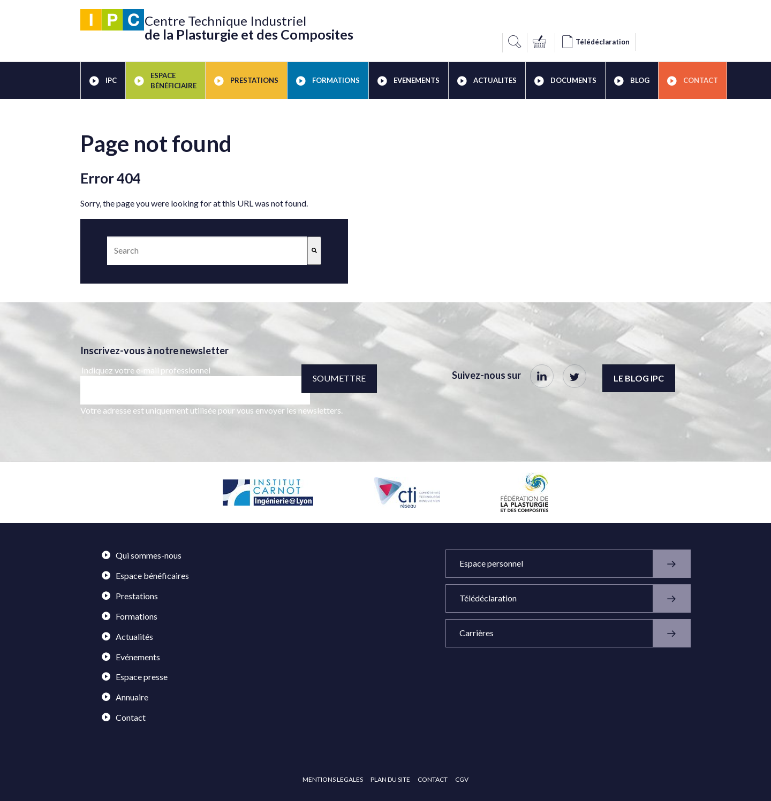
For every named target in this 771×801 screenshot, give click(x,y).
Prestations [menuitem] (130, 596)
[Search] (314, 251)
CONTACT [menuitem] (433, 779)
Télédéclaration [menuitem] (574, 598)
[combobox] (207, 251)
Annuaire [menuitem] (125, 697)
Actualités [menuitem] (127, 636)
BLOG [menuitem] (631, 81)
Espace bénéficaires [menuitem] (145, 575)
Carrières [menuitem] (574, 633)
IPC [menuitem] (103, 81)
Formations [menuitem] (129, 616)
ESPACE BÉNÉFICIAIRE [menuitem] (165, 80)
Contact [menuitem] (692, 81)
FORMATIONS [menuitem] (328, 81)
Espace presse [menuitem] (135, 677)
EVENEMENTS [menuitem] (408, 81)
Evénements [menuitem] (131, 657)
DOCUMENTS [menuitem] (565, 81)
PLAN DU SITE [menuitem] (390, 779)
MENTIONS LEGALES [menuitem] (333, 779)
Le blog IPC (639, 378)
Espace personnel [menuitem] (574, 563)
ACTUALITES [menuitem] (487, 81)
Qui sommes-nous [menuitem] (142, 555)
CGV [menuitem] (461, 779)
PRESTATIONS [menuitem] (246, 81)
